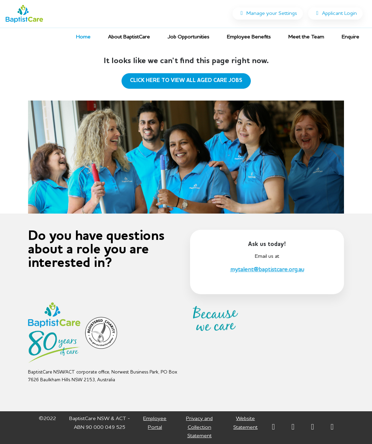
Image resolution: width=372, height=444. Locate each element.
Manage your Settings (267, 13)
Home (83, 37)
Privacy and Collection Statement (199, 427)
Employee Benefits (249, 37)
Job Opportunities (191, 36)
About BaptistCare (129, 37)
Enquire (350, 37)
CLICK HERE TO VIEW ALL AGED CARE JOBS (186, 80)
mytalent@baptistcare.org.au (267, 270)
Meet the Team (306, 37)
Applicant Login (335, 13)
